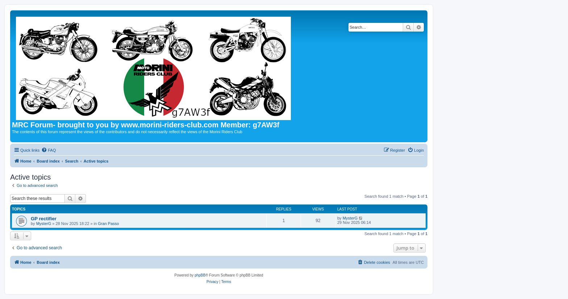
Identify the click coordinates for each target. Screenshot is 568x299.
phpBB (200, 275)
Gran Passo (108, 223)
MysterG (43, 223)
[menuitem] (48, 150)
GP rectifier (44, 218)
